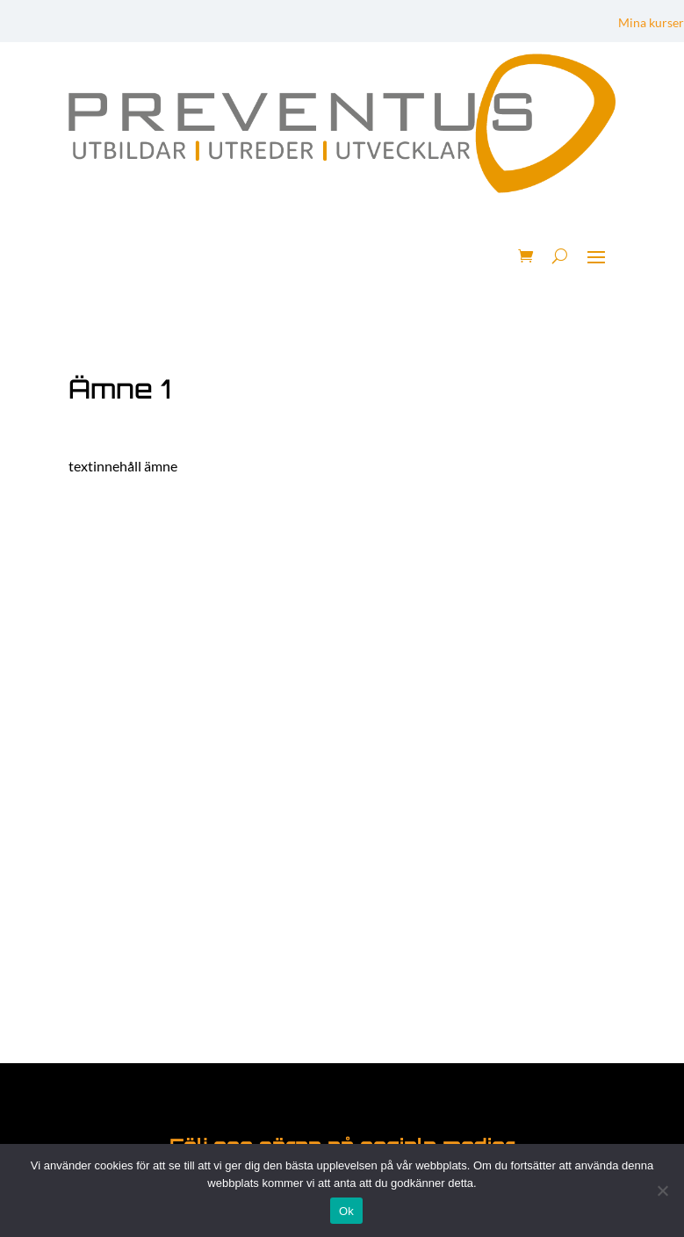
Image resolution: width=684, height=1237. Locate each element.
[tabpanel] (342, 466)
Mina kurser (651, 23)
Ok (346, 1211)
